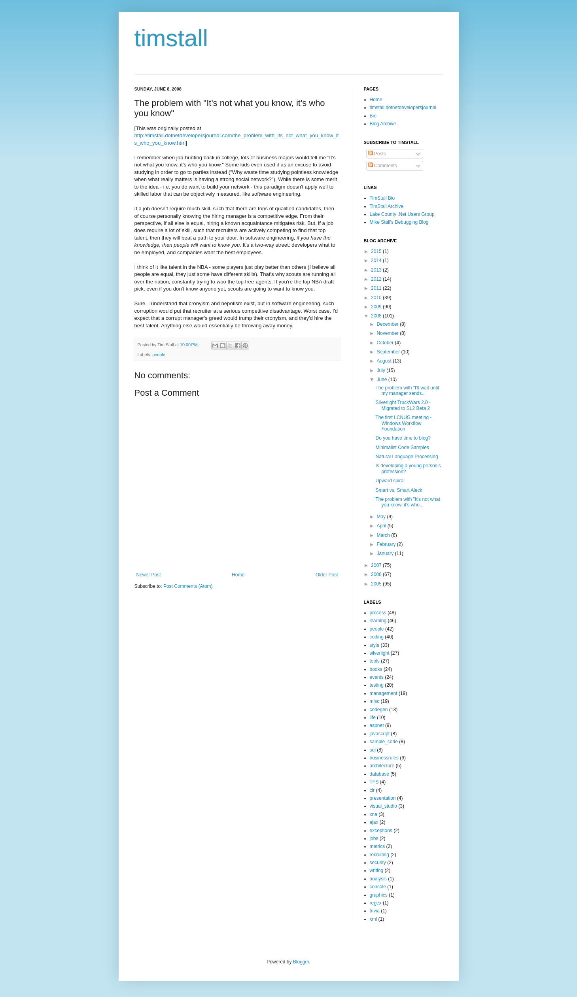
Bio (373, 116)
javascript (380, 733)
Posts (377, 154)
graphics (379, 895)
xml (373, 919)
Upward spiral (389, 480)
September (388, 352)
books (376, 669)
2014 (377, 260)
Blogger (301, 962)
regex (376, 903)
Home (238, 575)
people (158, 354)
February (386, 544)
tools (375, 661)
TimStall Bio (382, 198)
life (373, 717)
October (385, 343)
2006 (377, 574)
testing (377, 685)
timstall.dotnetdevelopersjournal (403, 107)
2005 (377, 584)
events (377, 677)
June (382, 379)
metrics (377, 846)
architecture (382, 766)
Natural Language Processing (406, 456)
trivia (375, 911)
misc (375, 701)
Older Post (327, 575)
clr (372, 790)
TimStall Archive (387, 206)
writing (377, 870)
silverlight (380, 653)
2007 (377, 565)
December (388, 324)
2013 (377, 270)
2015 (377, 251)
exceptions (381, 830)
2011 (377, 288)
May (381, 516)
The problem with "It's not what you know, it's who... (407, 502)
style (375, 645)
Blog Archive (383, 124)
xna (373, 814)
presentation (383, 798)
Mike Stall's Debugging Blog (399, 222)
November (388, 333)
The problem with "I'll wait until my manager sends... (407, 390)
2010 (377, 297)
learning (378, 620)
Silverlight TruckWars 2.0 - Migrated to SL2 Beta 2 (403, 405)
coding (377, 637)
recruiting (379, 854)
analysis (378, 879)
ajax (374, 822)
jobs (374, 838)
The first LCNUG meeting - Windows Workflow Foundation (403, 423)
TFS (374, 782)
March (383, 535)
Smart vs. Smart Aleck (398, 490)
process (378, 613)
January (385, 553)
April (381, 526)
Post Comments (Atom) (188, 586)
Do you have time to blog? (402, 438)
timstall (171, 38)
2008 (377, 316)
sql (373, 750)
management (383, 693)
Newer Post (148, 575)
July (381, 370)
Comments (382, 165)
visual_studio (383, 806)
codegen (379, 709)
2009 (377, 307)
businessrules (384, 758)
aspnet (377, 725)
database (379, 774)
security (378, 862)
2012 (377, 279)
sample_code (384, 741)
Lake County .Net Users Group (402, 214)
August (384, 361)
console (378, 886)
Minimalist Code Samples (402, 447)
